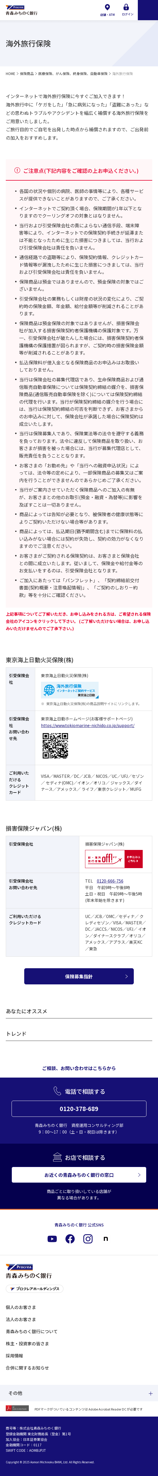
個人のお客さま (21, 1307)
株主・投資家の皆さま (27, 1343)
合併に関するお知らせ (27, 1368)
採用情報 (14, 1356)
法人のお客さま (21, 1319)
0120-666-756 (110, 881)
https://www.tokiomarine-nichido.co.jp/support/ (87, 725)
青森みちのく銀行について (32, 1331)
